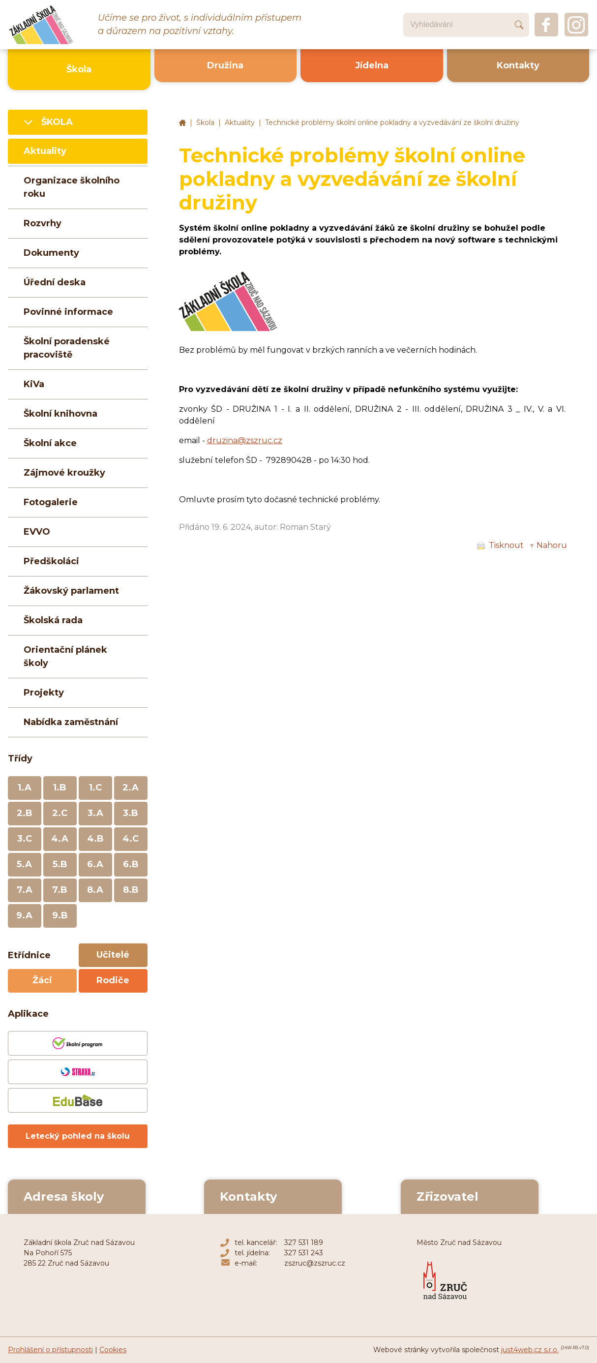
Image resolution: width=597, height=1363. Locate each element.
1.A (24, 787)
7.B (59, 889)
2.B (24, 813)
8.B (131, 889)
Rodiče (112, 980)
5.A (24, 864)
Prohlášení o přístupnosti (50, 1349)
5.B (60, 864)
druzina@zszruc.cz (244, 440)
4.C (130, 838)
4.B (95, 838)
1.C (95, 787)
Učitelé (112, 954)
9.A (24, 915)
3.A (95, 813)
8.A (95, 889)
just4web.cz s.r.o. (530, 1349)
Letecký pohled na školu (78, 1136)
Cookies (112, 1349)
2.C (59, 813)
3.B (130, 813)
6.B (131, 864)
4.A (59, 838)
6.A (95, 864)
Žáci (42, 980)
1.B (59, 787)
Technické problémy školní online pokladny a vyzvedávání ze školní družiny (392, 122)
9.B (60, 915)
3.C (24, 838)
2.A (130, 787)
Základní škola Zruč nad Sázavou (182, 123)
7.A (24, 889)
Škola (205, 122)
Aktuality (240, 122)
